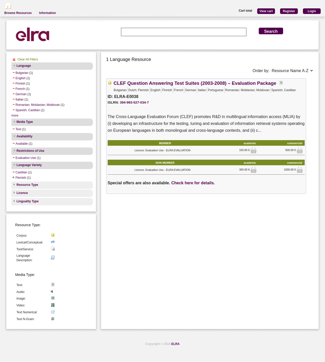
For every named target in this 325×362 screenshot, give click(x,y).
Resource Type (27, 185)
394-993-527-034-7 (134, 102)
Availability (24, 136)
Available (21, 143)
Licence (22, 193)
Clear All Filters (28, 59)
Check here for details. (193, 183)
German (20, 94)
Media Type (25, 122)
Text (18, 129)
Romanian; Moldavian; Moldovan (37, 105)
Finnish (20, 83)
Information (47, 13)
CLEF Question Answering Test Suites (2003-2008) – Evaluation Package (194, 83)
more (14, 115)
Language (24, 66)
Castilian (21, 172)
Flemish (20, 177)
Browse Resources (18, 13)
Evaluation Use (25, 158)
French (20, 89)
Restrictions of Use (30, 151)
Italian (19, 99)
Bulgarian (21, 73)
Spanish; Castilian (27, 110)
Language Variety (29, 165)
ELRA (175, 344)
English (20, 78)
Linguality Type (28, 201)
